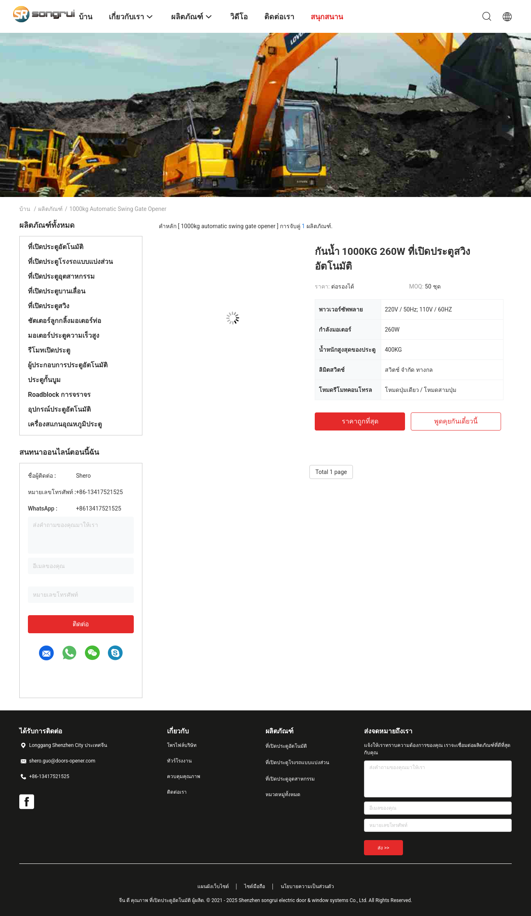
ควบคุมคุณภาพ (183, 776)
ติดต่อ (81, 624)
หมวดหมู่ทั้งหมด (283, 794)
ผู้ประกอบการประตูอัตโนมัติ (68, 365)
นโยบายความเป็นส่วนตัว (307, 886)
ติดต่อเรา (177, 792)
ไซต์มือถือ (254, 886)
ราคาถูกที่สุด (360, 421)
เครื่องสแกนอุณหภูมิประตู (65, 424)
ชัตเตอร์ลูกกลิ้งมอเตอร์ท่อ (64, 321)
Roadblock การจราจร (59, 394)
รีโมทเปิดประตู (49, 350)
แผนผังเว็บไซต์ (213, 886)
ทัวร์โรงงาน (179, 761)
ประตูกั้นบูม (44, 380)
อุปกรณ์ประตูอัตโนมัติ (59, 409)
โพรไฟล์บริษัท (182, 745)
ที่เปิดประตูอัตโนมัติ (55, 247)
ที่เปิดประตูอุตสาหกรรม (61, 276)
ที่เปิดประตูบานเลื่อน (56, 291)
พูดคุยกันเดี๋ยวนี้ (456, 421)
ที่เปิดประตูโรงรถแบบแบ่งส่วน (70, 262)
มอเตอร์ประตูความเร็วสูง (63, 335)
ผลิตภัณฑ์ (50, 209)
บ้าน (24, 209)
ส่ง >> (383, 848)
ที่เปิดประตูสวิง (48, 306)
